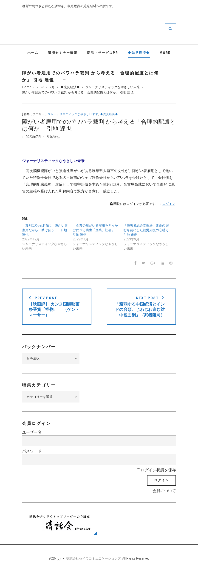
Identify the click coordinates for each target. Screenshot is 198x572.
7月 (52, 87)
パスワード (32, 451)
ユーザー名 (32, 432)
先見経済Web (112, 28)
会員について (164, 491)
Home (26, 87)
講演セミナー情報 (62, 53)
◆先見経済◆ (139, 53)
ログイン (168, 204)
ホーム (32, 53)
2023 (40, 87)
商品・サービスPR (102, 53)
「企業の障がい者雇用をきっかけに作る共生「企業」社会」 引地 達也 (95, 230)
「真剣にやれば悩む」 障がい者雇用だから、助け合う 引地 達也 (45, 230)
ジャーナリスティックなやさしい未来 (112, 87)
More (165, 53)
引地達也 (53, 137)
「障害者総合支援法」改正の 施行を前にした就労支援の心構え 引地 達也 (146, 230)
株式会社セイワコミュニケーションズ (93, 558)
